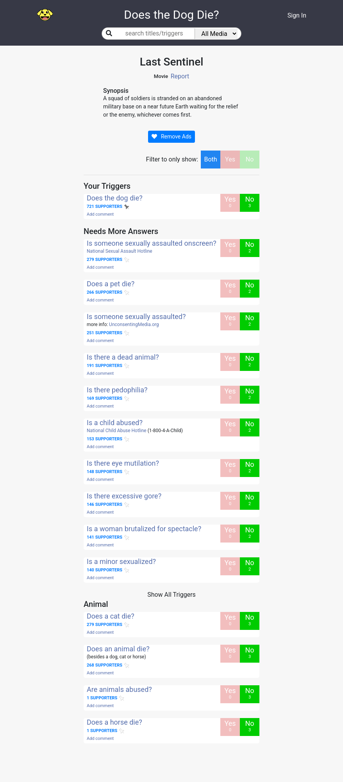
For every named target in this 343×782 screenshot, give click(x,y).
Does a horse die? (114, 722)
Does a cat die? (110, 616)
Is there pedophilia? (117, 390)
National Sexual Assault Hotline (119, 251)
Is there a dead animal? (123, 357)
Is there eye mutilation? (123, 463)
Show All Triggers (171, 594)
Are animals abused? (119, 689)
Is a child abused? (115, 422)
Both (210, 159)
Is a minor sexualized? (121, 561)
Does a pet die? (110, 284)
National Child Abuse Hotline (116, 430)
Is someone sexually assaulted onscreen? (151, 243)
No (250, 159)
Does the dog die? (115, 198)
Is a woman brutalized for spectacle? (144, 529)
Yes (230, 159)
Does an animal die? (118, 649)
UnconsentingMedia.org (134, 324)
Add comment (100, 214)
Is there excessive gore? (124, 496)
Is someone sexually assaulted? (136, 316)
